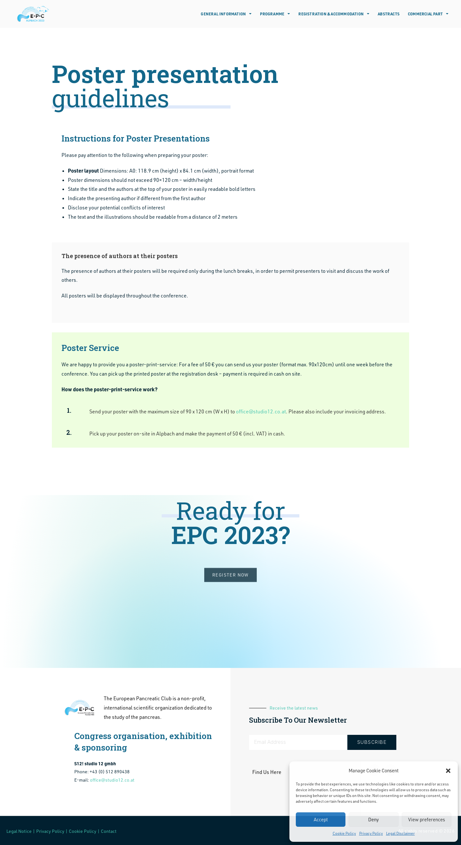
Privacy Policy (371, 833)
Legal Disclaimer (400, 833)
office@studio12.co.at (261, 411)
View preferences (426, 820)
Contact (109, 831)
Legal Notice (19, 831)
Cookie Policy (344, 833)
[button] (448, 771)
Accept (321, 820)
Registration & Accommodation (333, 14)
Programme (275, 14)
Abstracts (389, 13)
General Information (226, 14)
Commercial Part (428, 14)
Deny (373, 820)
